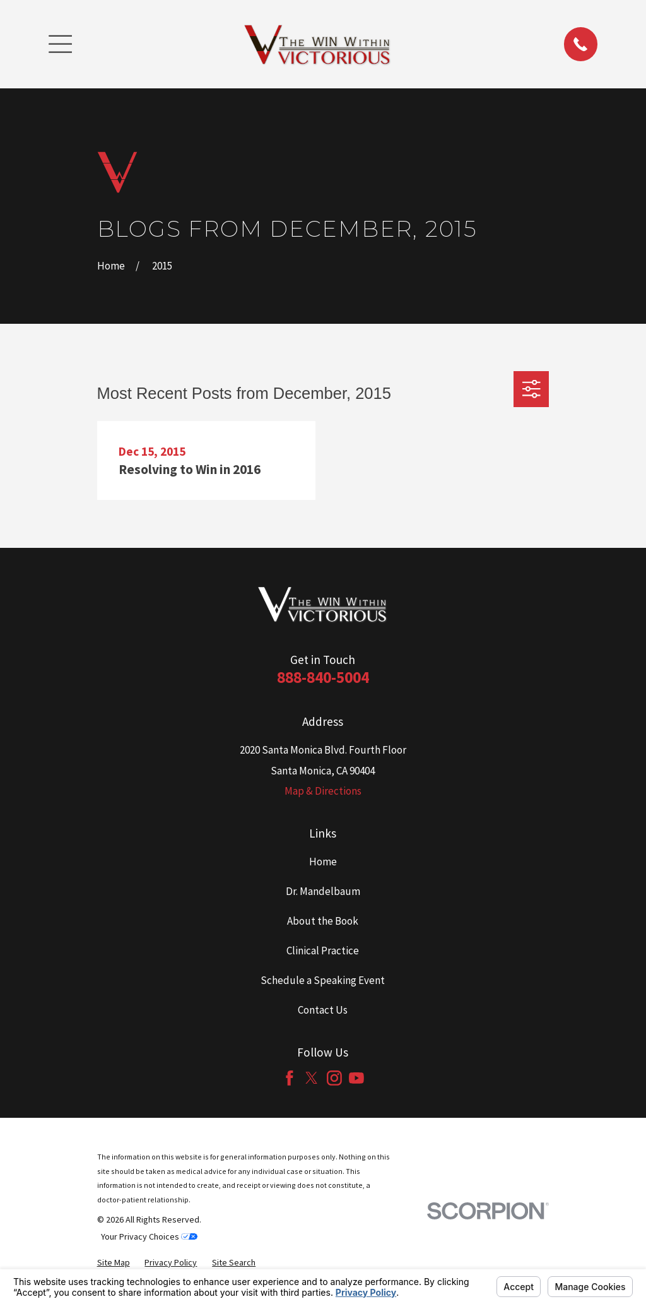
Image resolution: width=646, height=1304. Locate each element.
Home (323, 861)
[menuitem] (113, 1262)
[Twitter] (311, 1078)
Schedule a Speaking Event (323, 980)
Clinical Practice (322, 950)
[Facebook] (289, 1078)
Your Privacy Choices (149, 1236)
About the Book (322, 921)
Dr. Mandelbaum (323, 891)
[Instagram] (334, 1078)
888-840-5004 (323, 677)
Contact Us (323, 1010)
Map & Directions (323, 791)
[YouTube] (356, 1078)
